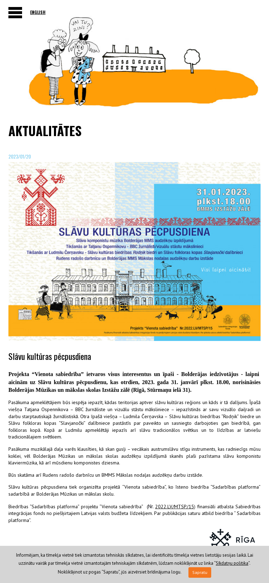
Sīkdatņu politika (232, 563)
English (38, 12)
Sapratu (199, 572)
